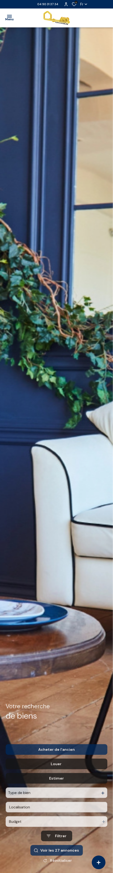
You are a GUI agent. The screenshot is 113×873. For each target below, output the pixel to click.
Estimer (56, 789)
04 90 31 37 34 (47, 4)
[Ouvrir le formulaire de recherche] (56, 846)
